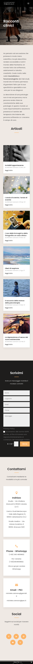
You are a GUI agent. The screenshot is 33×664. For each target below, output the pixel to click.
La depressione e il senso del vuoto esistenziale (16, 338)
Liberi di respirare (12, 268)
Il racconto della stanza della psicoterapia (14, 302)
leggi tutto (9, 170)
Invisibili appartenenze (14, 165)
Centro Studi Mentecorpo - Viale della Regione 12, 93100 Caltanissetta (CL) (16, 514)
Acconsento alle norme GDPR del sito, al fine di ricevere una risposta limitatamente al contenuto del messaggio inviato (16, 436)
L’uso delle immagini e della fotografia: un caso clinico (16, 234)
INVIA (24, 444)
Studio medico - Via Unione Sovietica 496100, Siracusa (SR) (17, 524)
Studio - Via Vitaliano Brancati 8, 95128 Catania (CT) (16, 504)
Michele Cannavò (12, 167)
